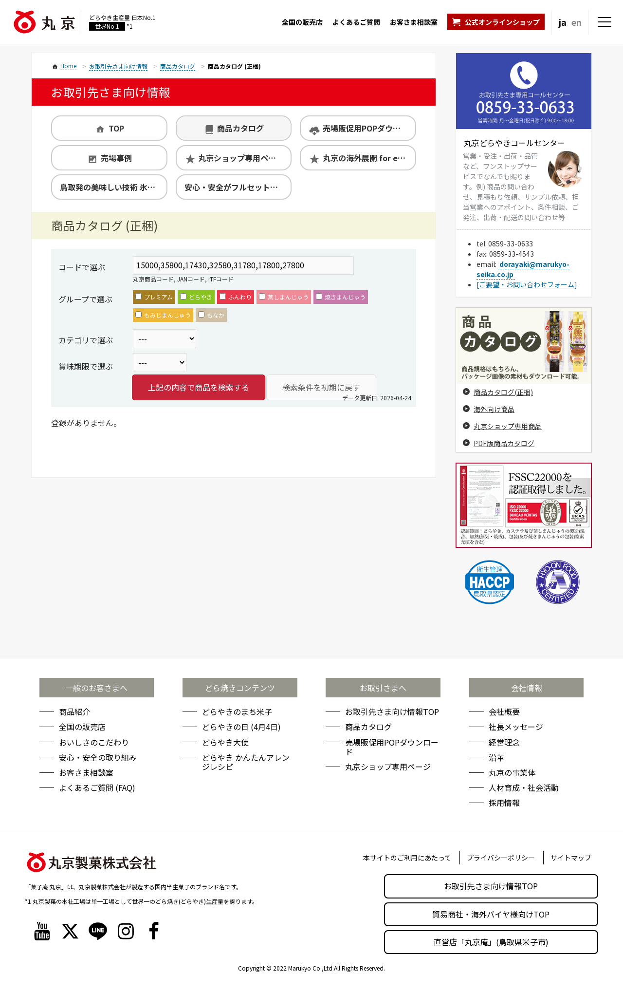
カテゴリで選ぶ (85, 340)
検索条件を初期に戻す (321, 387)
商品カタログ (240, 128)
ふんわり (236, 297)
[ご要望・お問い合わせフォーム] (526, 284)
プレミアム (154, 297)
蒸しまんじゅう (284, 297)
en (576, 22)
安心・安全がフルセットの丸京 (237, 187)
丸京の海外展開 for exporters (369, 158)
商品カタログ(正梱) (503, 392)
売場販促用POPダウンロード (369, 128)
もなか (211, 315)
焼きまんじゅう (341, 297)
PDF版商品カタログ (504, 443)
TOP (116, 128)
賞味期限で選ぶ (85, 366)
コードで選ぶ (81, 267)
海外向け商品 (494, 409)
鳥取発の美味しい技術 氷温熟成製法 (113, 187)
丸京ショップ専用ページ (241, 158)
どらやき (196, 297)
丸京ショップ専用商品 (508, 426)
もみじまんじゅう (163, 315)
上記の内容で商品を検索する (198, 387)
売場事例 (116, 158)
